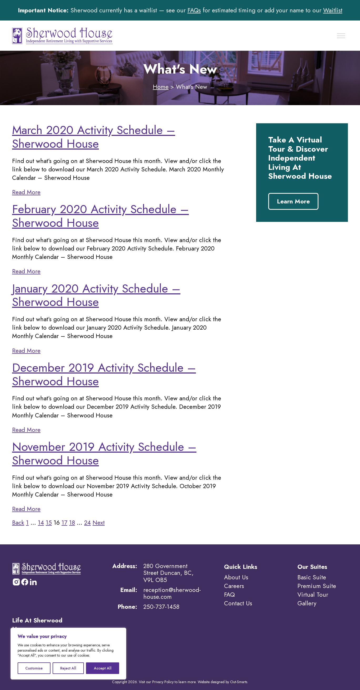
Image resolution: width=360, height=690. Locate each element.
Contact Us (238, 602)
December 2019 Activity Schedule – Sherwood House (104, 374)
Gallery (306, 602)
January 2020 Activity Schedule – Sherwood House (96, 295)
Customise (34, 668)
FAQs (194, 10)
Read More (26, 192)
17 (64, 522)
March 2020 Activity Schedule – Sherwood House (93, 136)
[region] (68, 653)
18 (72, 522)
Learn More (293, 201)
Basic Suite (311, 577)
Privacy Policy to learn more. (174, 681)
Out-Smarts (238, 681)
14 (41, 522)
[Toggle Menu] (341, 35)
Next (99, 522)
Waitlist (332, 10)
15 (49, 522)
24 (87, 522)
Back (18, 522)
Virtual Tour (312, 594)
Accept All (102, 668)
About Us (236, 577)
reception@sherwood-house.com (172, 593)
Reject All (68, 668)
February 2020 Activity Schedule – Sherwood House (100, 216)
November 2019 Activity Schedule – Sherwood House (104, 453)
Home (161, 86)
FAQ (229, 594)
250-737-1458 (161, 606)
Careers (234, 585)
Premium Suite (316, 585)
